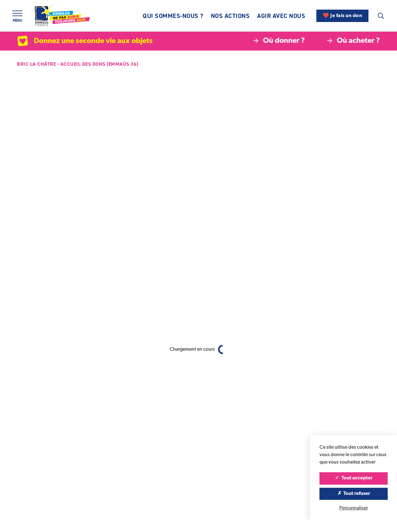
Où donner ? (279, 41)
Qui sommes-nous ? (173, 16)
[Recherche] (381, 16)
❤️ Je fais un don (342, 15)
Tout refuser (353, 493)
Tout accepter (353, 478)
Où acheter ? (353, 41)
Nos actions (230, 16)
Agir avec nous (281, 16)
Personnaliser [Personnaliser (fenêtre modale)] (353, 508)
